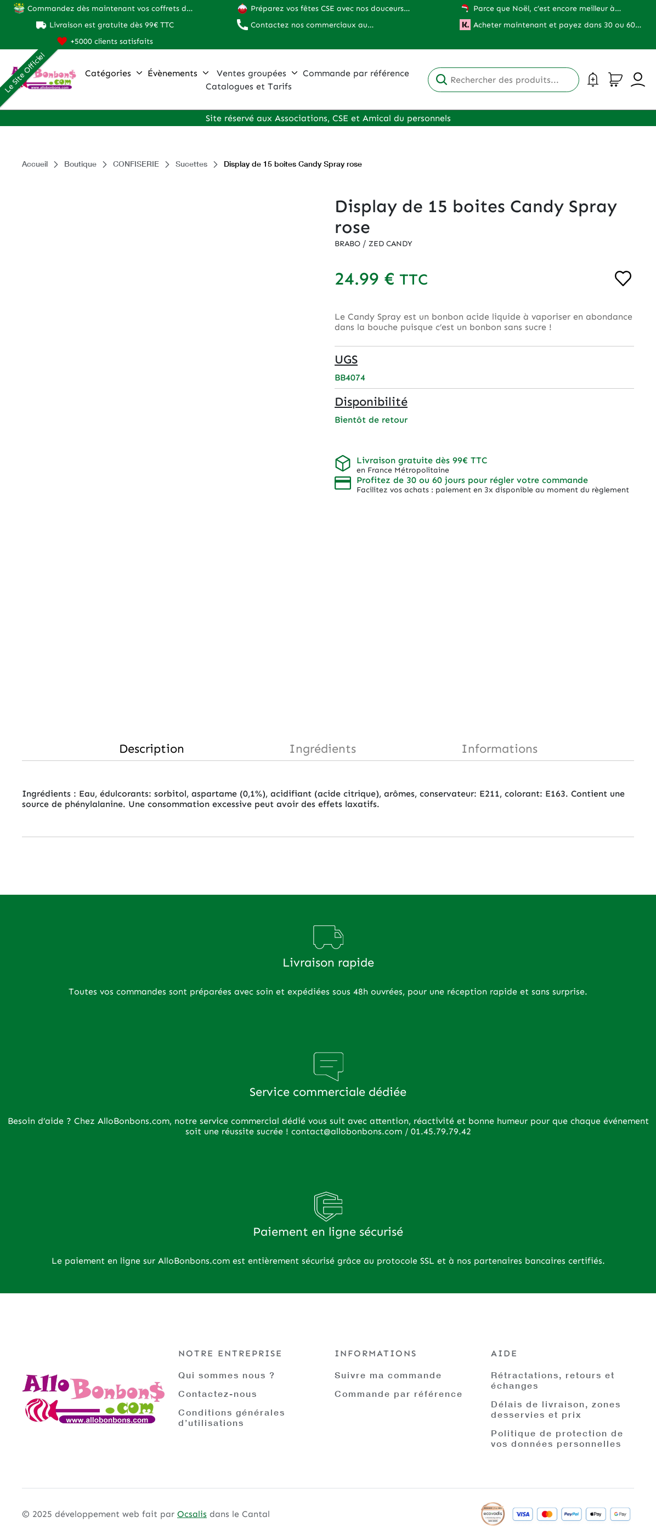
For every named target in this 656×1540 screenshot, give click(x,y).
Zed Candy (390, 243)
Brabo (349, 243)
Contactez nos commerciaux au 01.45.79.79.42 (309, 25)
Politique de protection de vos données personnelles (557, 1438)
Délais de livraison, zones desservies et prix (556, 1409)
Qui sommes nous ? (226, 1374)
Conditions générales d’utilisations (231, 1417)
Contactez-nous (217, 1393)
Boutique (80, 163)
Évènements (178, 73)
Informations (499, 748)
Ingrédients (322, 748)
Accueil (35, 163)
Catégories (113, 73)
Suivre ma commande (388, 1374)
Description (151, 748)
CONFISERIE (136, 163)
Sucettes (191, 163)
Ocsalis (192, 1514)
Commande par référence (399, 1393)
